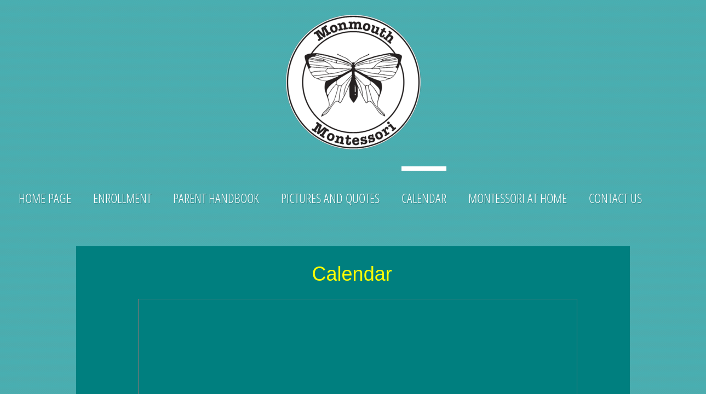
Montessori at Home (517, 198)
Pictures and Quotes (330, 198)
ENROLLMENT (122, 198)
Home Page (45, 198)
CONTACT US (615, 198)
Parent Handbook (216, 198)
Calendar (423, 198)
